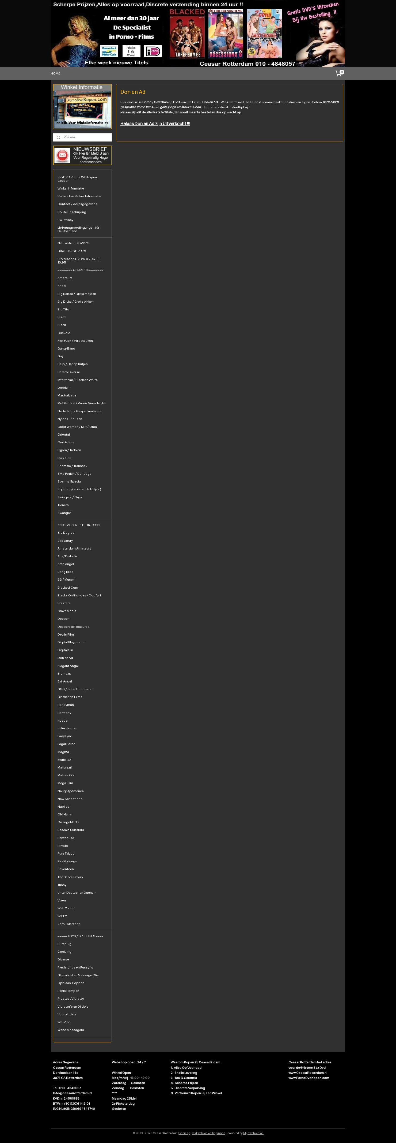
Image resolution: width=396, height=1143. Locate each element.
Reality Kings (67, 861)
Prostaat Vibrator (71, 998)
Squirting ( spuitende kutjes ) (79, 489)
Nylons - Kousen (70, 419)
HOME (55, 73)
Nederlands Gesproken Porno (80, 411)
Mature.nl (65, 767)
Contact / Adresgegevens (77, 204)
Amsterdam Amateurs (74, 548)
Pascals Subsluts (71, 830)
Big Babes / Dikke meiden (77, 294)
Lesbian (64, 387)
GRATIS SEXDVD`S (72, 251)
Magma (63, 752)
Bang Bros (65, 572)
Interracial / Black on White (78, 380)
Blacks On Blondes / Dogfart (79, 595)
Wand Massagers (71, 1030)
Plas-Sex (64, 458)
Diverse (63, 959)
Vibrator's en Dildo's (73, 1006)
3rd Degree (66, 532)
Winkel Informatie (71, 188)
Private (63, 846)
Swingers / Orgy (70, 497)
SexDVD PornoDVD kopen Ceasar (77, 179)
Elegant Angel (68, 666)
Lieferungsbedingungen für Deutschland (78, 229)
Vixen (62, 900)
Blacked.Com (68, 587)
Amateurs (65, 278)
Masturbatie (67, 395)
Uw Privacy (65, 220)
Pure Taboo (66, 853)
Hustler (63, 720)
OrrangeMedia (68, 822)
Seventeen (66, 869)
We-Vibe (64, 1022)
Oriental (64, 434)
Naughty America (71, 791)
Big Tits (63, 309)
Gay (60, 356)
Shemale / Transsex (72, 466)
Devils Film (66, 634)
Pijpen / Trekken (69, 450)
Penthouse (66, 838)
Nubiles (63, 806)
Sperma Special (70, 481)
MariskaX (64, 760)
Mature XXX (66, 775)
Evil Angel (65, 681)
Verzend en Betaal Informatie (79, 196)
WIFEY (62, 916)
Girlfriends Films (70, 697)
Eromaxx (64, 673)
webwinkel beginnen (211, 1133)
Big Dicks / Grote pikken (76, 301)
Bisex (62, 317)
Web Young (66, 908)
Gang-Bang (66, 348)
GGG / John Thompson (75, 689)
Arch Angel (66, 564)
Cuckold (64, 333)
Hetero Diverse (69, 372)
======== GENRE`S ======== (80, 270)
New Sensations (70, 799)
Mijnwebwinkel (253, 1133)
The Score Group (70, 877)
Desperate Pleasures (73, 627)
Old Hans (64, 814)
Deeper (63, 619)
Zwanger (64, 513)
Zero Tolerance (69, 924)
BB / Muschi (66, 579)
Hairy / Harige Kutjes (73, 364)
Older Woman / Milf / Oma (77, 427)
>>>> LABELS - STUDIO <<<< (79, 525)
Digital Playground (72, 642)
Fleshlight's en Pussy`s (75, 967)
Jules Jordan (67, 728)
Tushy (62, 885)
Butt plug (64, 944)
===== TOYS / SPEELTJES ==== (80, 936)
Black (62, 325)
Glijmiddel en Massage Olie (78, 975)
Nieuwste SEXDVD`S (73, 243)
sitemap (184, 1133)
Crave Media (67, 611)
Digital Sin (65, 650)
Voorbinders (67, 1014)
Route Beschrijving (72, 212)
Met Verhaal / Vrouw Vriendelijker (82, 403)
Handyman (66, 705)
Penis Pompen (68, 991)
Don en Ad (65, 658)
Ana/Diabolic (68, 556)
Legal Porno (66, 744)
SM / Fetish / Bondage (75, 474)
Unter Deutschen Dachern (77, 892)
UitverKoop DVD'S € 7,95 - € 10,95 (79, 261)
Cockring (64, 951)
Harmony (64, 713)
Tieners (63, 505)
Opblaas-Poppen (71, 983)
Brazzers (64, 603)
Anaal (62, 286)
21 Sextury (65, 541)
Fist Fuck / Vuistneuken (75, 341)
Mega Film (65, 783)
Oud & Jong (66, 442)
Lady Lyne (65, 736)
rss (194, 1133)
